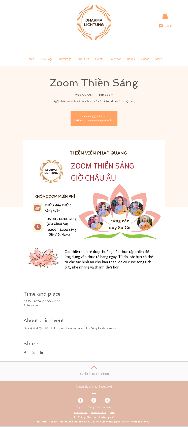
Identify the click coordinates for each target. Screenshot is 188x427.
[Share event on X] (33, 352)
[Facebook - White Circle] (107, 400)
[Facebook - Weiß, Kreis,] (80, 400)
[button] (165, 15)
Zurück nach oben (94, 374)
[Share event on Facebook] (25, 352)
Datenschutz (98, 412)
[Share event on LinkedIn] (41, 352)
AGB (112, 412)
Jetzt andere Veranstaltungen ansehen (94, 120)
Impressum (81, 412)
